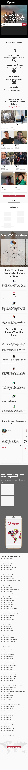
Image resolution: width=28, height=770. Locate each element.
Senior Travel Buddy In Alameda (7, 649)
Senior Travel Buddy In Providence (7, 630)
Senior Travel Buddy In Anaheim (7, 646)
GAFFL (9, 106)
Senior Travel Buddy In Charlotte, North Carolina (9, 613)
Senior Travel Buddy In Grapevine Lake (8, 730)
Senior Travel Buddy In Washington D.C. (8, 563)
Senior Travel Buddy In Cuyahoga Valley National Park (10, 704)
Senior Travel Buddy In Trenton (6, 576)
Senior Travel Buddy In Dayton (6, 726)
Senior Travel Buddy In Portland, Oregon (8, 594)
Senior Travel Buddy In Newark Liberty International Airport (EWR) (13, 691)
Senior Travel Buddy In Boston (6, 585)
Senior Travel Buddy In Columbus (7, 604)
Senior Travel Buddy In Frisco (6, 719)
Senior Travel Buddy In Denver (6, 571)
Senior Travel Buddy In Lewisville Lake (8, 678)
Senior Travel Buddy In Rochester (7, 702)
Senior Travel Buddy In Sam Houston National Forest (10, 580)
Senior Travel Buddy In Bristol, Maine (7, 732)
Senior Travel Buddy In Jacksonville (7, 622)
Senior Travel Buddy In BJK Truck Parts (8, 713)
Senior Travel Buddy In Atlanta (6, 569)
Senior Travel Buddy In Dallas (6, 582)
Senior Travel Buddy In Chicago (6, 561)
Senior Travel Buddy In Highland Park (7, 637)
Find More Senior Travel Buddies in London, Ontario (14, 195)
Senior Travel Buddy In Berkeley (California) (9, 665)
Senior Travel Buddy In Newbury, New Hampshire (10, 589)
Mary (16, 187)
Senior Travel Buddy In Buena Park (7, 656)
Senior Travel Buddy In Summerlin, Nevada (8, 721)
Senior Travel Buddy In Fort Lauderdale (8, 641)
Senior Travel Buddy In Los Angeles (7, 560)
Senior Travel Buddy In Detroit (6, 701)
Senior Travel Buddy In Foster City (7, 724)
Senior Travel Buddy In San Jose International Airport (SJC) (11, 685)
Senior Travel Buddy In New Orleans (7, 680)
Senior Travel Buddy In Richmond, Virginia (8, 676)
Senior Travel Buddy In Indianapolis (7, 600)
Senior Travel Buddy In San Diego (7, 593)
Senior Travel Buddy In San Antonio (7, 610)
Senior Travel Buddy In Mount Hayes (7, 632)
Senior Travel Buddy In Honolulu (7, 635)
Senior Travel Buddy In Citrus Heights (8, 663)
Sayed (16, 124)
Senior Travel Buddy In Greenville (7, 682)
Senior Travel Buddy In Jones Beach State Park (9, 671)
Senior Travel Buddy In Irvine (6, 633)
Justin (2, 145)
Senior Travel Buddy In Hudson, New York (8, 558)
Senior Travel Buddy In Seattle (6, 565)
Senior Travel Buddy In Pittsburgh (7, 628)
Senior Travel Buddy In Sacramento (7, 615)
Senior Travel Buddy (16, 106)
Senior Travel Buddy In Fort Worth (7, 715)
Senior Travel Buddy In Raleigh (6, 669)
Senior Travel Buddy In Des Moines (7, 654)
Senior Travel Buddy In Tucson (6, 697)
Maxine (3, 166)
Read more (4, 447)
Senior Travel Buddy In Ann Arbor (7, 693)
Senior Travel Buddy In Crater (6, 717)
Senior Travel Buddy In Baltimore (7, 624)
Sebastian (17, 166)
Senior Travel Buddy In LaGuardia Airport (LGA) (9, 639)
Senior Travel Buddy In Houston (6, 591)
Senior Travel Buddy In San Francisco (7, 578)
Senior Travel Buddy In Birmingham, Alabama (9, 596)
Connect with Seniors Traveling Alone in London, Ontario (14, 101)
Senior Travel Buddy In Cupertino (7, 621)
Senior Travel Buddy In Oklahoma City (8, 735)
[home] (11, 2)
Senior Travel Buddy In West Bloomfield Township (10, 674)
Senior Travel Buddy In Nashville (7, 643)
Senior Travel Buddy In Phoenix (6, 587)
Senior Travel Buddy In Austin (6, 583)
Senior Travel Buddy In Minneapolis (7, 652)
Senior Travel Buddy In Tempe (6, 710)
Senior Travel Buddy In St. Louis (6, 626)
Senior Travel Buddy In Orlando (6, 606)
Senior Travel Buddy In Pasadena (7, 708)
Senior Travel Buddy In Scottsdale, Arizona (8, 687)
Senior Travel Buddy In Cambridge (7, 667)
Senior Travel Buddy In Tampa (6, 598)
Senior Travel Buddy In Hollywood (7, 644)
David (16, 145)
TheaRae (3, 124)
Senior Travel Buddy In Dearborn (7, 699)
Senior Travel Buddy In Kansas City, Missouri (9, 608)
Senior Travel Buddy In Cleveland (7, 695)
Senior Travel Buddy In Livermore (7, 617)
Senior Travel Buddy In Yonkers (6, 602)
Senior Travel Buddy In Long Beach (7, 706)
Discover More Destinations (14, 747)
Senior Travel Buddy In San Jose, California (8, 567)
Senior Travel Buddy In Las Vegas (7, 658)
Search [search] (24, 24)
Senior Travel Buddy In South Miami (7, 619)
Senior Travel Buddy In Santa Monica (7, 728)
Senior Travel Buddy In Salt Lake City (7, 660)
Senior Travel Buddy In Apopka (6, 689)
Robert (3, 187)
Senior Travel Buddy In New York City (7, 574)
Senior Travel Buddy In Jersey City (7, 572)
